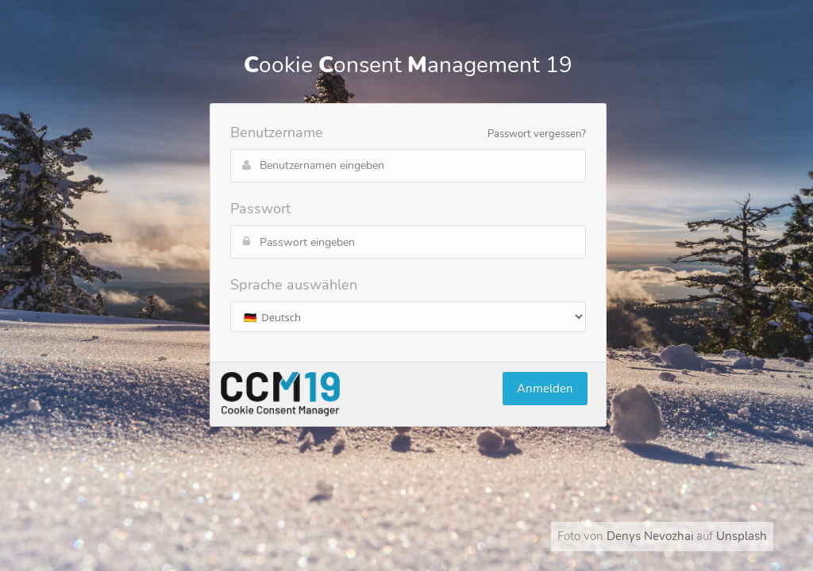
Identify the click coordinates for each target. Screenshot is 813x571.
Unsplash (741, 536)
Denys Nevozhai (650, 536)
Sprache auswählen (293, 284)
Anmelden (545, 389)
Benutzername (276, 132)
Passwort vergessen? (536, 133)
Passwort (260, 208)
